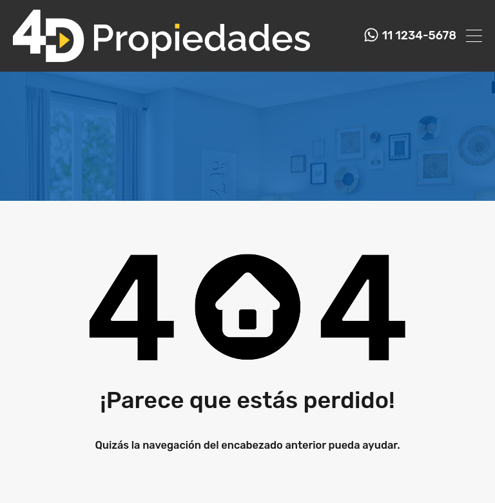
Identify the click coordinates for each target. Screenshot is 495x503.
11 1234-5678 (419, 36)
